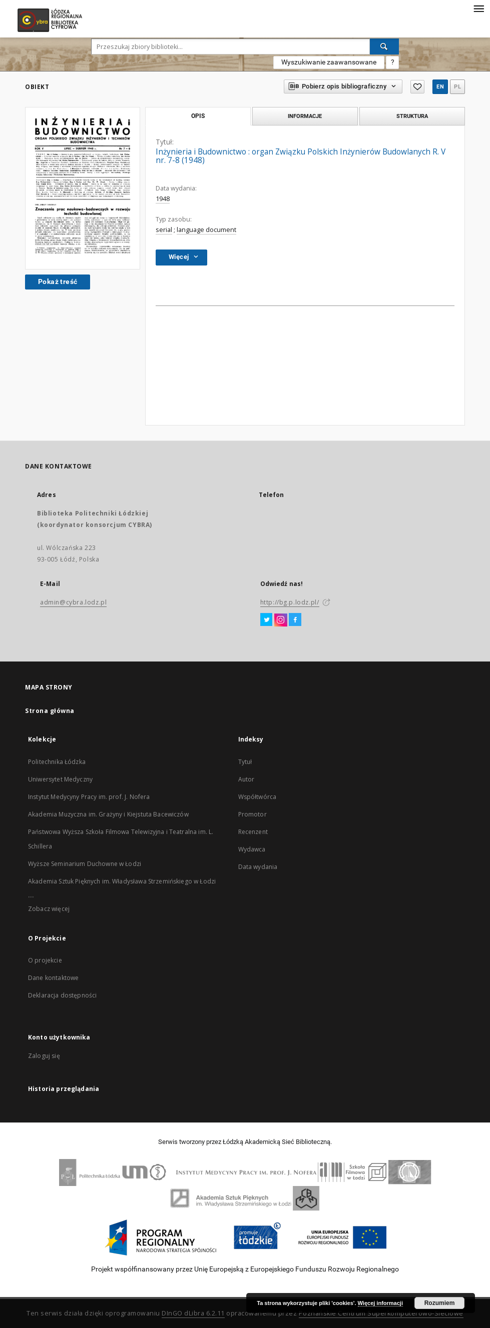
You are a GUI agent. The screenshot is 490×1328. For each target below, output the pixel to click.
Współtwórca (257, 796)
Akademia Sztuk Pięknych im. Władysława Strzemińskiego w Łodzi (122, 881)
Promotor (252, 814)
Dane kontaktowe (53, 978)
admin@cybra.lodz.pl (73, 602)
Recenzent (253, 832)
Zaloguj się (44, 1056)
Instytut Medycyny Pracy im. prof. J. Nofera (89, 796)
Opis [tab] (198, 116)
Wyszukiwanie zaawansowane (328, 62)
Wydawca (252, 849)
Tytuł (245, 762)
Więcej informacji (380, 1303)
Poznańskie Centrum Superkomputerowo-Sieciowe (381, 1313)
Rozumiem (439, 1303)
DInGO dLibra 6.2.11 (193, 1313)
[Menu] (478, 8)
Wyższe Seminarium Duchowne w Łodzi (84, 864)
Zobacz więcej (49, 908)
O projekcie (45, 960)
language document (206, 230)
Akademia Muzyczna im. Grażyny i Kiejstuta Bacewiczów (108, 814)
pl (457, 87)
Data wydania (258, 866)
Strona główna (50, 710)
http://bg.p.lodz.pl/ (289, 602)
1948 (163, 198)
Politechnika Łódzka (57, 762)
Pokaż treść (57, 282)
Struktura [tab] (412, 116)
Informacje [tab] (305, 116)
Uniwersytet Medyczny (60, 779)
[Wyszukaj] (384, 46)
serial (164, 230)
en (440, 87)
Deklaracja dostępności (62, 995)
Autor (246, 779)
